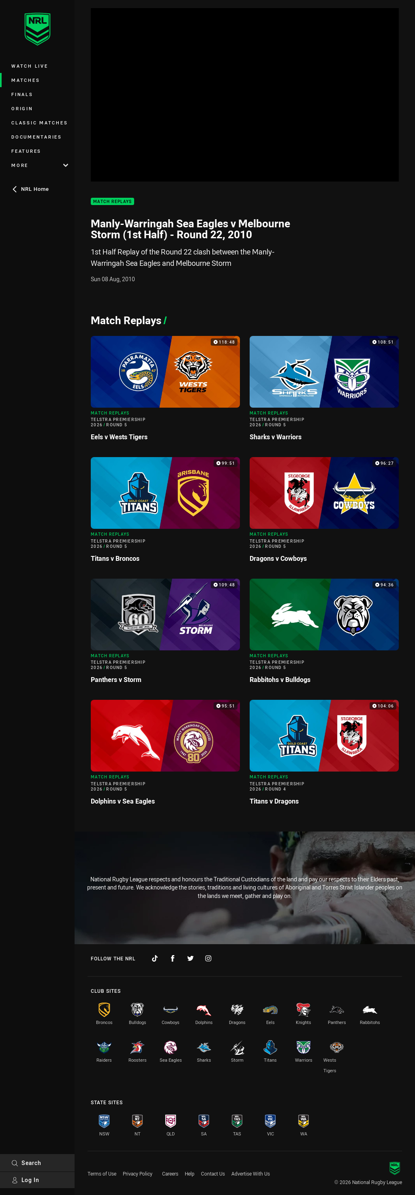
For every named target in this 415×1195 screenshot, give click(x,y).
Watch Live (29, 66)
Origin (22, 108)
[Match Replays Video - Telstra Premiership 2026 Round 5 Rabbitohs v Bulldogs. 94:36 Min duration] (324, 634)
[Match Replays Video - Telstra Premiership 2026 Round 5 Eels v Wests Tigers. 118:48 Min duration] (165, 391)
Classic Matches (39, 123)
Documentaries (36, 137)
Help (190, 1173)
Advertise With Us (250, 1173)
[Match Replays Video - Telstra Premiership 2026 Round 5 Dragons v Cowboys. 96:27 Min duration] (324, 513)
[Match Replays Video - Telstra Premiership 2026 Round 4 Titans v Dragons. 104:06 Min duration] (324, 755)
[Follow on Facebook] (172, 958)
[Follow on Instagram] (208, 958)
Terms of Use (102, 1173)
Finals (22, 94)
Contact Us (213, 1173)
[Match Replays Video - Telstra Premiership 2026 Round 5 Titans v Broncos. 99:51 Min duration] (165, 513)
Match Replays (112, 201)
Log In (25, 1180)
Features (26, 151)
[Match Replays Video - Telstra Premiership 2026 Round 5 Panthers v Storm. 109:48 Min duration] (165, 634)
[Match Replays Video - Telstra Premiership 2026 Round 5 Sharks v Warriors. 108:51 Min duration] (324, 391)
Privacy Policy (137, 1173)
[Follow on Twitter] (190, 958)
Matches (25, 80)
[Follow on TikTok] (155, 958)
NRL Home (30, 188)
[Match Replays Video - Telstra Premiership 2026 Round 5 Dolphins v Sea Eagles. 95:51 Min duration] (165, 755)
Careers (170, 1173)
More (39, 165)
